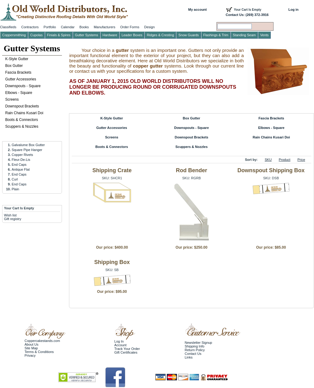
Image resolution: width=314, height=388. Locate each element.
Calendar (68, 27)
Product (284, 159)
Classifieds (8, 27)
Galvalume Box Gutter (28, 145)
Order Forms (129, 27)
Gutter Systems (32, 48)
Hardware (109, 35)
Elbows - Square (271, 128)
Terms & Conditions (39, 352)
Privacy (30, 355)
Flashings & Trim (215, 35)
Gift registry (12, 219)
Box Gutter (191, 118)
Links (189, 357)
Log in (294, 9)
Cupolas (36, 35)
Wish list (10, 215)
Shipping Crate (112, 170)
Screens (111, 137)
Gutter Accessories (111, 128)
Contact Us (193, 353)
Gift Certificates (125, 352)
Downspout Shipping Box (270, 170)
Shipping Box (112, 262)
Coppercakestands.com (42, 341)
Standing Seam (244, 35)
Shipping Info (194, 346)
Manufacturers (104, 27)
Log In (119, 341)
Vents (264, 35)
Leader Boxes (131, 35)
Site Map (31, 348)
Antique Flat (21, 169)
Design (149, 27)
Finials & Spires (58, 35)
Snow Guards (188, 35)
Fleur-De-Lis (21, 159)
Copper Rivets (22, 155)
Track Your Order (127, 349)
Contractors (30, 27)
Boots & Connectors (111, 147)
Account (120, 345)
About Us (31, 344)
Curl (15, 179)
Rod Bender (191, 170)
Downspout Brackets (191, 137)
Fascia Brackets (271, 118)
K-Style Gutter (111, 118)
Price (301, 159)
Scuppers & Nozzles (191, 147)
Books (84, 27)
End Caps (19, 164)
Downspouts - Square (191, 128)
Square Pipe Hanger (27, 150)
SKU (268, 159)
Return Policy (195, 350)
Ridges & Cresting (160, 35)
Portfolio (50, 27)
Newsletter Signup (198, 342)
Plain (15, 189)
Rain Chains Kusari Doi (271, 137)
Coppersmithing (14, 35)
